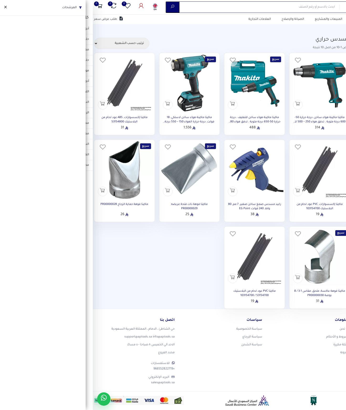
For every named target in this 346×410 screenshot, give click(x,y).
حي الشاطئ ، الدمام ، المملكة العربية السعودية (50, 329)
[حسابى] (48, 7)
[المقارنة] (20, 7)
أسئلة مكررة (249, 345)
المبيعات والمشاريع (235, 19)
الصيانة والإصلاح (200, 19)
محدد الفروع (73, 352)
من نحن (287, 19)
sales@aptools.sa (70, 382)
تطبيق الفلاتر (304, 179)
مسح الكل (276, 44)
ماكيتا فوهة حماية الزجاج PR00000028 (31, 204)
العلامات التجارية (167, 19)
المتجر (327, 28)
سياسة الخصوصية (156, 329)
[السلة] (7, 7)
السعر (334, 114)
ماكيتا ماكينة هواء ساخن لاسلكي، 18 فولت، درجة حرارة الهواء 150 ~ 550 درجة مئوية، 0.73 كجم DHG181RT (96, 122)
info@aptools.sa (71, 337)
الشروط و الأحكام (245, 337)
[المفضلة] (34, 7)
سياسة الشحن (158, 345)
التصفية (265, 19)
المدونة (252, 352)
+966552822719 (71, 369)
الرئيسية (340, 28)
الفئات (334, 54)
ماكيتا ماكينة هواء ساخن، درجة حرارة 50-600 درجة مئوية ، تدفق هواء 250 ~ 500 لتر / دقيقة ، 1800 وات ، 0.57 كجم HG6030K (227, 122)
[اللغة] (62, 7)
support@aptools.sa (45, 337)
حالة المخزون (329, 148)
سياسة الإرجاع (159, 337)
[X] (328, 331)
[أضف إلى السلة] (205, 104)
